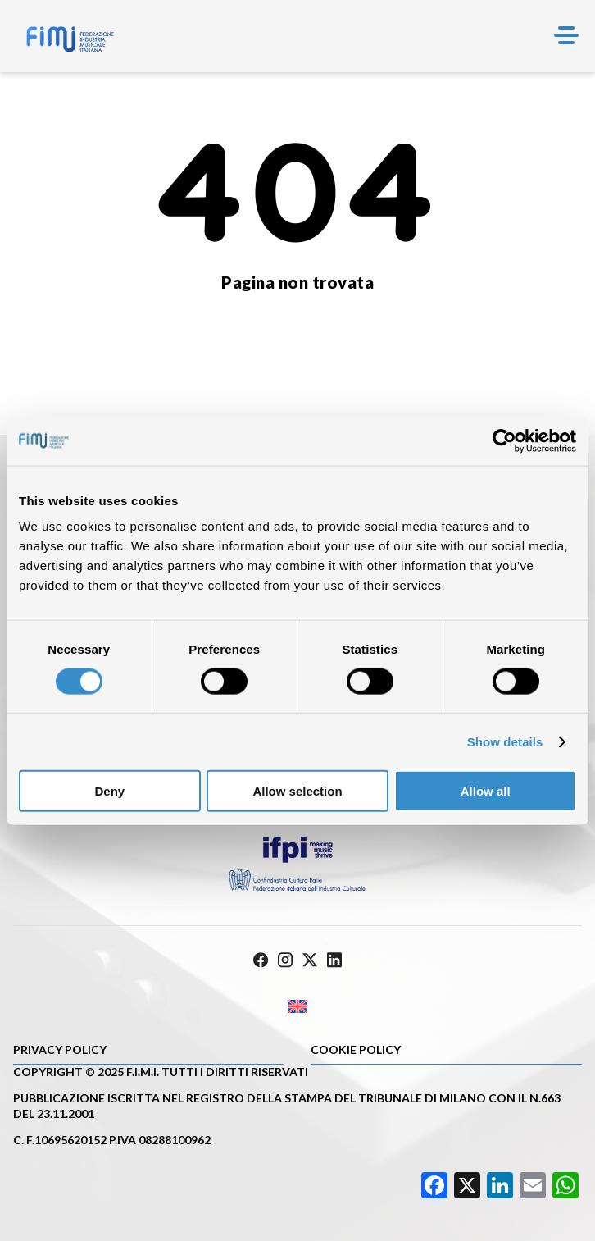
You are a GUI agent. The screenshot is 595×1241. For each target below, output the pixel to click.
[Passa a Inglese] (297, 1007)
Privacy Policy (60, 1049)
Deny (109, 791)
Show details (505, 741)
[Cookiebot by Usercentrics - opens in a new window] (504, 440)
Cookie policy (356, 1049)
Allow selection (297, 791)
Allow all (486, 791)
